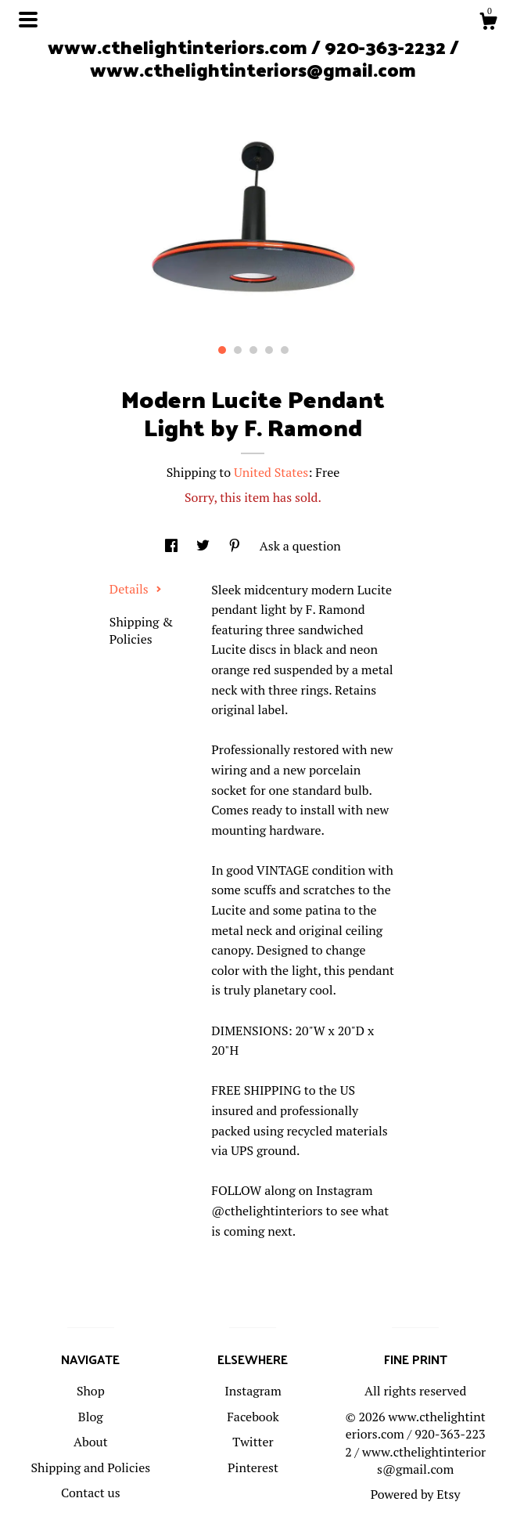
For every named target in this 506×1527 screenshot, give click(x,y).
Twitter (252, 1441)
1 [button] (222, 350)
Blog (90, 1416)
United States (271, 472)
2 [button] (238, 350)
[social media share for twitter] (204, 545)
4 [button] (269, 350)
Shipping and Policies (90, 1467)
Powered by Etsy (416, 1494)
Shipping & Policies (141, 630)
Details (135, 588)
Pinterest (253, 1467)
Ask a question (300, 545)
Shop (91, 1390)
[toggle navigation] (28, 19)
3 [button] (253, 350)
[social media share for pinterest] (236, 545)
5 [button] (285, 350)
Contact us (90, 1492)
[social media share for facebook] (173, 545)
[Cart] (488, 23)
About (91, 1441)
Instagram (253, 1390)
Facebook (253, 1416)
